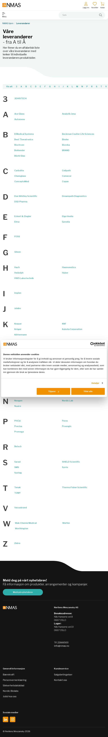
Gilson (17, 252)
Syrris (65, 467)
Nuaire (17, 406)
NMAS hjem (7, 23)
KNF (64, 323)
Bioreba (66, 145)
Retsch (18, 446)
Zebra (17, 543)
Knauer (18, 323)
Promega (19, 431)
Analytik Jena (69, 114)
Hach (17, 267)
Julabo (17, 308)
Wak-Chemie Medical (26, 523)
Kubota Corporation (72, 329)
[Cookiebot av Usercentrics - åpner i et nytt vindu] (92, 344)
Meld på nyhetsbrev (23, 592)
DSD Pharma (20, 201)
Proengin (66, 426)
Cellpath (66, 170)
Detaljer (95, 383)
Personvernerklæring (14, 680)
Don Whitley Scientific (25, 196)
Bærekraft (8, 674)
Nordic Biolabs (10, 691)
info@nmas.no (61, 646)
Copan (65, 181)
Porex (65, 421)
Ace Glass (19, 114)
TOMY (17, 493)
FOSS (17, 236)
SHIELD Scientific (71, 462)
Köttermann (20, 334)
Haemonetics (69, 267)
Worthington (21, 528)
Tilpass (53, 391)
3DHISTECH (20, 98)
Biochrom (19, 145)
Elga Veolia (67, 216)
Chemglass (20, 176)
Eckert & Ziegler (22, 216)
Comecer (66, 176)
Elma (16, 222)
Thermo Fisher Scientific (74, 487)
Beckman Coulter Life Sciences (78, 134)
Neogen (18, 400)
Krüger (17, 329)
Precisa (18, 426)
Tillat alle (88, 391)
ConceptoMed (21, 181)
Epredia (66, 222)
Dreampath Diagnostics (74, 196)
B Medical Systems (24, 134)
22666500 (63, 642)
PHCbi (17, 421)
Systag (18, 472)
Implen (17, 293)
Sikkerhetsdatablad (13, 685)
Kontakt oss (60, 680)
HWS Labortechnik (24, 278)
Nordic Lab (67, 400)
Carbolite (19, 170)
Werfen (66, 523)
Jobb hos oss (9, 696)
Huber (65, 273)
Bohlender (19, 150)
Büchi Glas (19, 156)
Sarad (17, 462)
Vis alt (9, 86)
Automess (19, 119)
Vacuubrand (20, 507)
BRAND (65, 150)
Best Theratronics (23, 139)
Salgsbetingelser (63, 674)
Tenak (17, 487)
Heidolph (18, 273)
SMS (16, 467)
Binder (65, 139)
